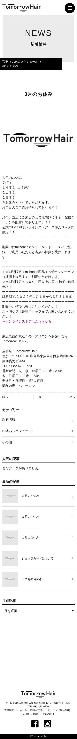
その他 (7, 442)
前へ (5, 397)
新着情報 (8, 419)
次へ (72, 397)
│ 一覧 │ (38, 397)
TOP (5, 61)
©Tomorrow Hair (38, 736)
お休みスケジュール (25, 61)
